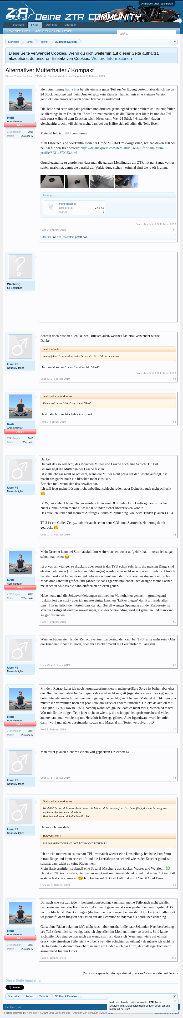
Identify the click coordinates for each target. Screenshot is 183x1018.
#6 (174, 665)
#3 (174, 421)
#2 (174, 378)
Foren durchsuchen (18, 30)
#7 (174, 729)
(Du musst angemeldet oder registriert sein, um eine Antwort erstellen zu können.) (130, 973)
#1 (174, 229)
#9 (174, 885)
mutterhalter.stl (67, 203)
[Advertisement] (108, 286)
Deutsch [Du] (13, 1007)
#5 (174, 621)
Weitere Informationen (111, 58)
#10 (174, 957)
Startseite (18, 24)
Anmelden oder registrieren (157, 3)
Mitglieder (70, 24)
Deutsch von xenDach (93, 1012)
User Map (51, 24)
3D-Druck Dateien (46, 76)
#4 (174, 534)
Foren (35, 25)
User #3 (46, 237)
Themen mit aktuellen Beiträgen (53, 30)
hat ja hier (72, 89)
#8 (174, 777)
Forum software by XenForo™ (37, 1012)
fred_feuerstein (65, 237)
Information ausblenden (175, 1001)
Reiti (82, 76)
